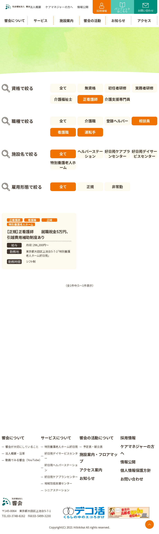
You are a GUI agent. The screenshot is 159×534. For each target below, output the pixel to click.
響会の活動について (97, 437)
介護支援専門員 (117, 99)
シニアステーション (57, 490)
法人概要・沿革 (15, 453)
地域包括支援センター (58, 483)
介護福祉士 (63, 99)
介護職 (90, 120)
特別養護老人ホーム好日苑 (61, 447)
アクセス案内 (91, 469)
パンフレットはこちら (122, 7)
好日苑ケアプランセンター (117, 154)
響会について (13, 437)
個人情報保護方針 (135, 470)
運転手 (90, 132)
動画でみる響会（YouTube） (23, 460)
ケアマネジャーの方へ (137, 449)
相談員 (144, 120)
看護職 (63, 132)
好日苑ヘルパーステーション (61, 467)
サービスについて (56, 437)
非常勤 (117, 186)
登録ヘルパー (117, 120)
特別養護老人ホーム (63, 165)
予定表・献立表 (93, 447)
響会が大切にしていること (22, 447)
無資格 (90, 88)
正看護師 (90, 99)
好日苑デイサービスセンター (144, 154)
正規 (90, 186)
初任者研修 (117, 88)
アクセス (144, 20)
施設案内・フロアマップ (99, 457)
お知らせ (87, 478)
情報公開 (128, 461)
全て (63, 88)
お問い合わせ (145, 7)
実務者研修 (144, 88)
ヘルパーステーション (90, 154)
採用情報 (101, 8)
